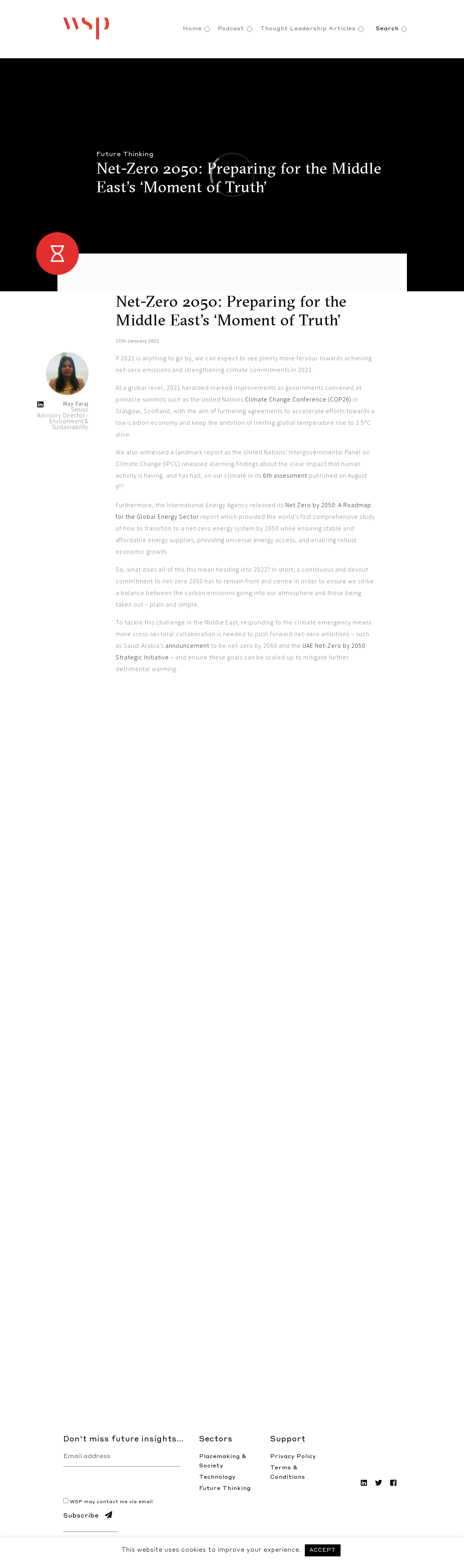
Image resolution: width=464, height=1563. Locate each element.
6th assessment (285, 538)
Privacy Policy (293, 1456)
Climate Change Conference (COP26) (298, 462)
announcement (187, 708)
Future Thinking (225, 1488)
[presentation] (122, 1482)
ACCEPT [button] (322, 1550)
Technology (217, 1477)
